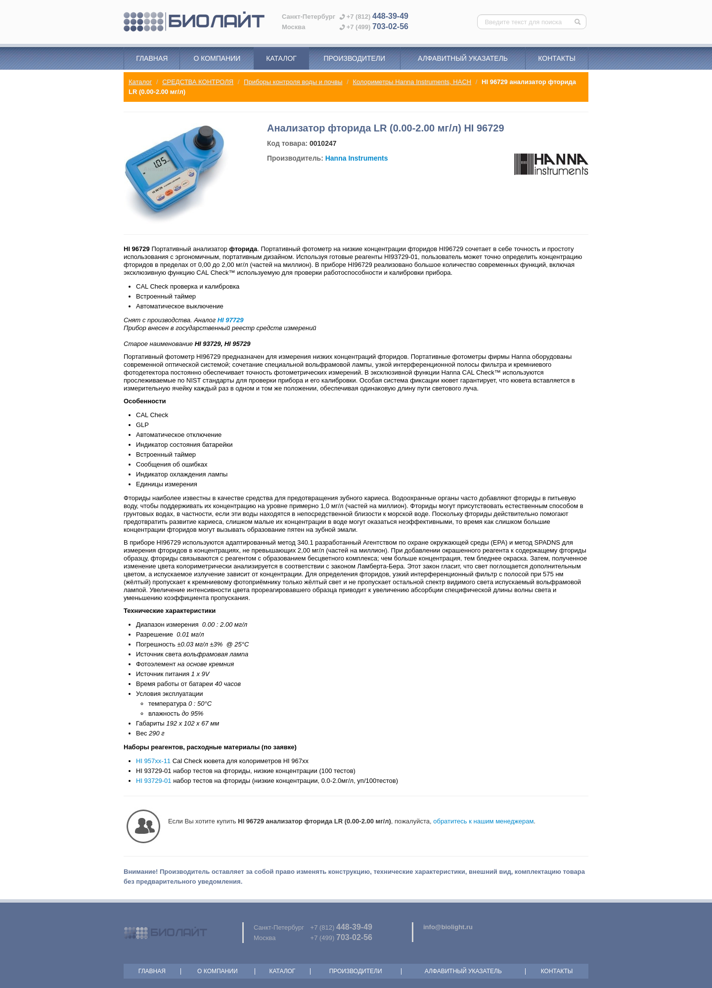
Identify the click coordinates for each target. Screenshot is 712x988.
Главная (152, 58)
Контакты (557, 58)
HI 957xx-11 (153, 761)
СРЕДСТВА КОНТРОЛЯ (197, 82)
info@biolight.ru (448, 927)
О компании (216, 58)
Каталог (281, 58)
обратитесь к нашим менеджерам (483, 821)
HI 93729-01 (154, 780)
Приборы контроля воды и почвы (293, 82)
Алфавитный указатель (463, 58)
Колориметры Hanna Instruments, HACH (412, 82)
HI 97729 (231, 320)
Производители (354, 58)
